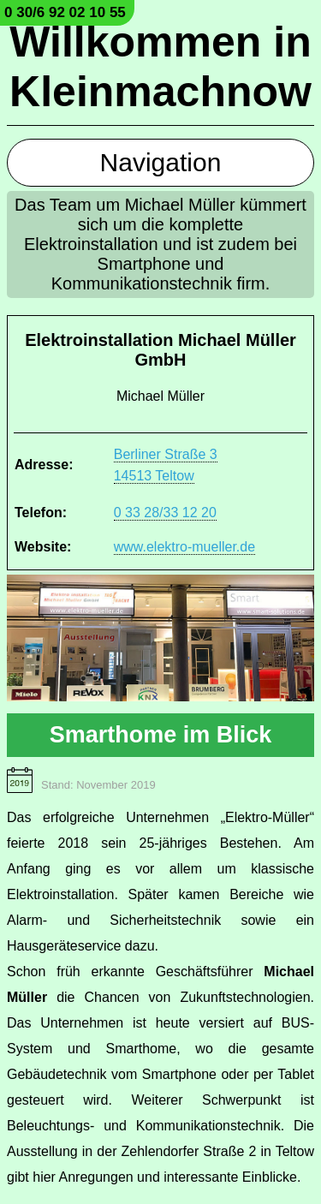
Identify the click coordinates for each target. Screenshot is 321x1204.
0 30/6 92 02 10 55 (65, 12)
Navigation (161, 162)
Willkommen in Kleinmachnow (160, 67)
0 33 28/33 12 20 (165, 512)
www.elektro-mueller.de (184, 546)
